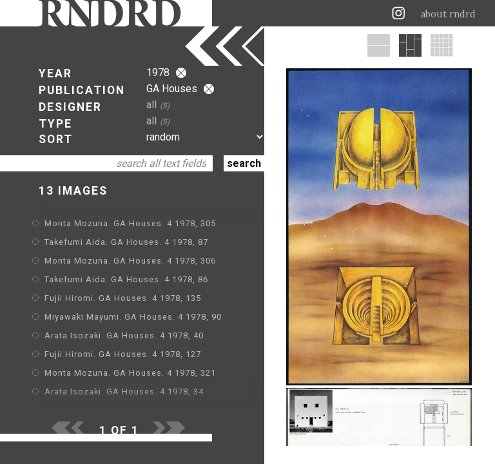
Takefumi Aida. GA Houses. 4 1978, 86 (126, 279)
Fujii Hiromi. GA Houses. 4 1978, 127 (122, 354)
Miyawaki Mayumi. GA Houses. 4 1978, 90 (133, 317)
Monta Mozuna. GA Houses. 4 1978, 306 (130, 261)
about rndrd (448, 14)
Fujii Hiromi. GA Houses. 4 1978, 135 (122, 298)
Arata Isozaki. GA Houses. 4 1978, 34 (124, 391)
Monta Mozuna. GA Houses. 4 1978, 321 (130, 373)
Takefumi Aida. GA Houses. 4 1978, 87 (126, 242)
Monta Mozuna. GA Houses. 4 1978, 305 (130, 223)
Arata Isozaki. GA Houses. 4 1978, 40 (124, 335)
